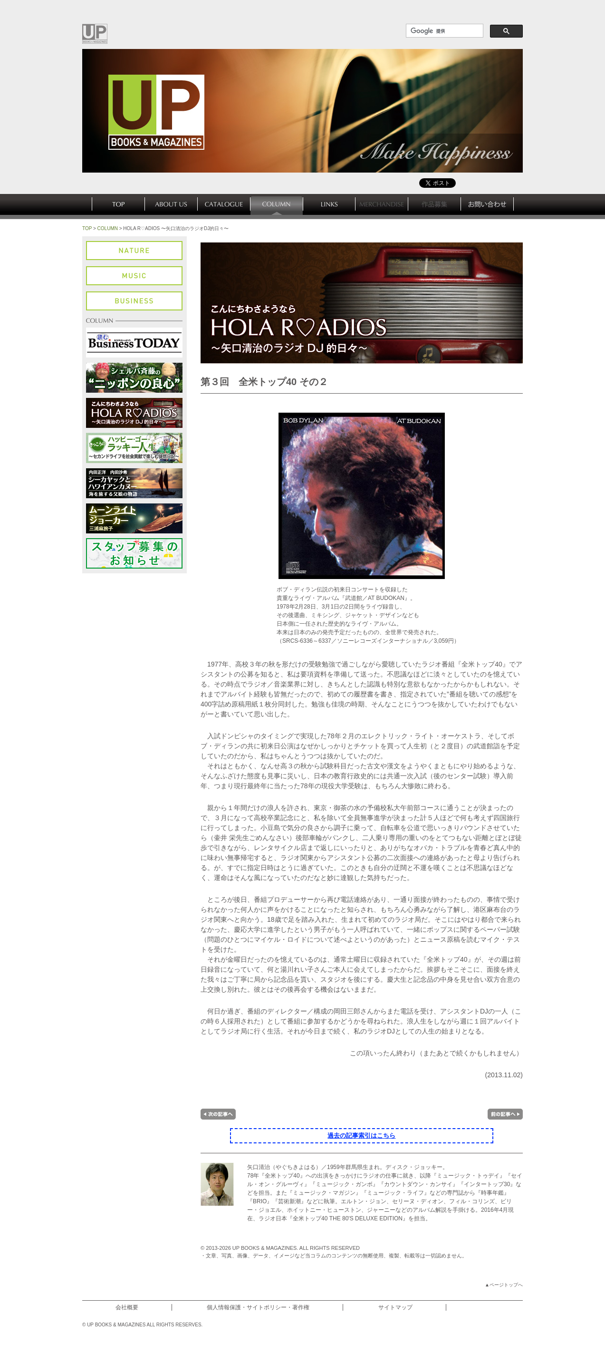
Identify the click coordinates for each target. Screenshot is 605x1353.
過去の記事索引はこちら (361, 1135)
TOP (87, 228)
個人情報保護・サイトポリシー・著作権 (258, 1307)
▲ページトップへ (504, 1284)
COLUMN (107, 228)
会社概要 (126, 1307)
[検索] (444, 31)
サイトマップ (395, 1307)
